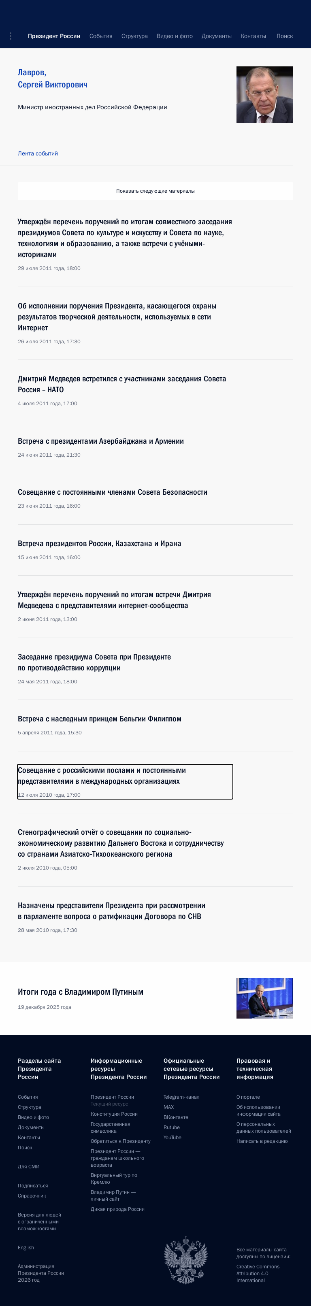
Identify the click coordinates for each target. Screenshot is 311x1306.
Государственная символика (110, 1128)
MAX (169, 1107)
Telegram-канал (182, 1097)
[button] (13, 12)
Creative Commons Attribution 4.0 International (257, 1273)
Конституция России (114, 1114)
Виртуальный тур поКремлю (114, 1179)
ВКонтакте (176, 1117)
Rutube (172, 1127)
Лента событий (38, 153)
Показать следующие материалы (155, 191)
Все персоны (276, 36)
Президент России (54, 12)
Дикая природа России (118, 1209)
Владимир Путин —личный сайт (113, 1196)
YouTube (172, 1137)
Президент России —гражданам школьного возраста (117, 1158)
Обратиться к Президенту (121, 1141)
